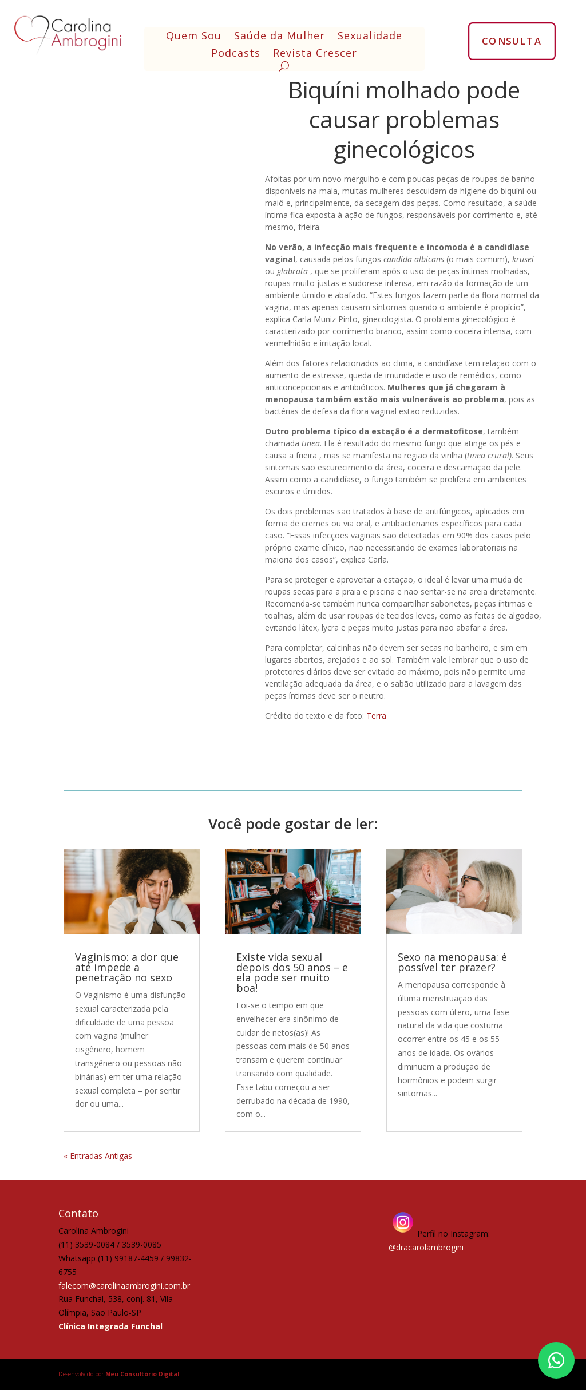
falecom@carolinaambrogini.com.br (124, 1285)
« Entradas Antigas (98, 1155)
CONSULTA (512, 40)
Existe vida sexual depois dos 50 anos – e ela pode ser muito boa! (292, 972)
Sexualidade (370, 36)
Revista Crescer (315, 54)
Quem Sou (193, 36)
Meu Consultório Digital (142, 1374)
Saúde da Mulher (279, 36)
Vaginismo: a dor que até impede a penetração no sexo (127, 967)
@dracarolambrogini (426, 1247)
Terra (376, 715)
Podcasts (235, 54)
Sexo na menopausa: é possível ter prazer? (452, 962)
